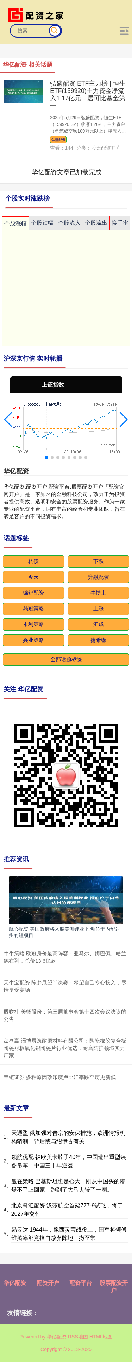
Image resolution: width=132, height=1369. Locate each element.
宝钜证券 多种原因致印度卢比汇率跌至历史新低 (60, 1077)
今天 (33, 577)
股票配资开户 (114, 1286)
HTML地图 (101, 1337)
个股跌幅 (42, 223)
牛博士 (98, 593)
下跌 (98, 561)
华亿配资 (15, 1283)
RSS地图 (78, 1337)
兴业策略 (33, 640)
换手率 (120, 223)
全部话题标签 (66, 659)
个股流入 (69, 223)
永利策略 (33, 624)
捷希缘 (98, 640)
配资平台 (80, 1283)
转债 (33, 561)
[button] (8, 419)
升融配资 (98, 577)
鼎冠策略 (33, 608)
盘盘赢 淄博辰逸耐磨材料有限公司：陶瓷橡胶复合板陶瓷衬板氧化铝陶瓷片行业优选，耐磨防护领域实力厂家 (65, 1048)
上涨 (98, 608)
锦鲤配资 (33, 593)
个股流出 (96, 223)
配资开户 (48, 1283)
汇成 (98, 624)
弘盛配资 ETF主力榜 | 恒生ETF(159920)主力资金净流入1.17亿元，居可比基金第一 (87, 94)
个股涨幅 (15, 223)
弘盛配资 (58, 140)
